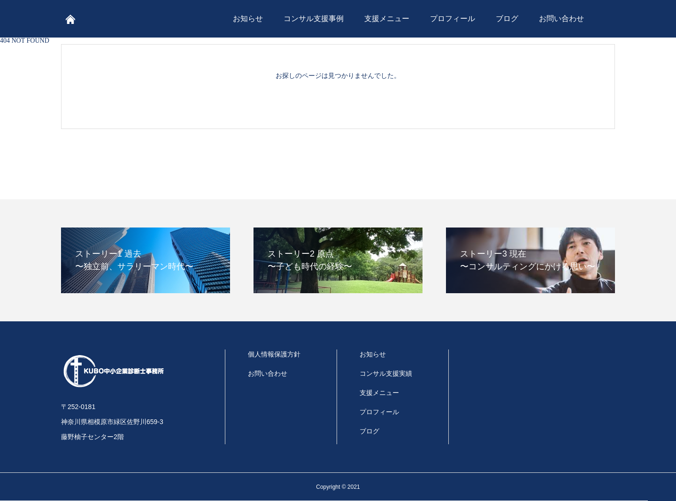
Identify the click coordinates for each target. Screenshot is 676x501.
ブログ (507, 19)
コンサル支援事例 (314, 19)
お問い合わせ (561, 19)
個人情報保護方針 (274, 354)
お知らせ (248, 19)
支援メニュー (386, 19)
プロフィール (452, 19)
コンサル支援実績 (386, 373)
